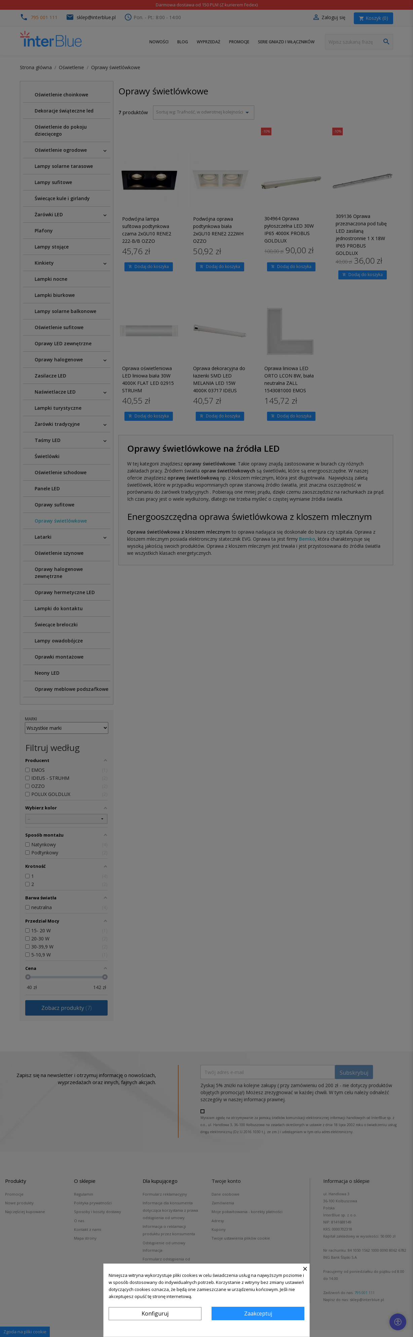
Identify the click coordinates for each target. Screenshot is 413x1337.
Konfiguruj (155, 1313)
